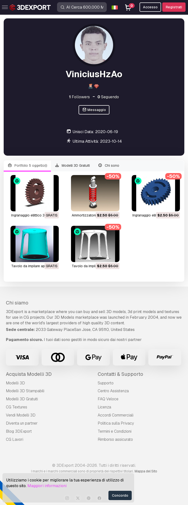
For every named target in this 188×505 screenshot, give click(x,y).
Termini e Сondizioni (114, 431)
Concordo (120, 495)
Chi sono (108, 165)
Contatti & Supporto (120, 374)
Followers (79, 97)
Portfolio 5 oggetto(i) (27, 165)
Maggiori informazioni (47, 485)
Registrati (174, 7)
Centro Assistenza (113, 390)
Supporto (106, 383)
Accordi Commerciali (115, 415)
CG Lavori (14, 439)
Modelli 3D (15, 383)
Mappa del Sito (146, 471)
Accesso (150, 7)
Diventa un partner (22, 423)
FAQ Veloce (108, 399)
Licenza (104, 407)
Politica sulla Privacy (116, 423)
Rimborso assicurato (115, 439)
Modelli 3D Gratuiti (72, 165)
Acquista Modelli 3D (29, 374)
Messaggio (94, 110)
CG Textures (16, 407)
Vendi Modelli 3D (20, 415)
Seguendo (108, 97)
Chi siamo (17, 303)
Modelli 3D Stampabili (25, 390)
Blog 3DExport (19, 431)
